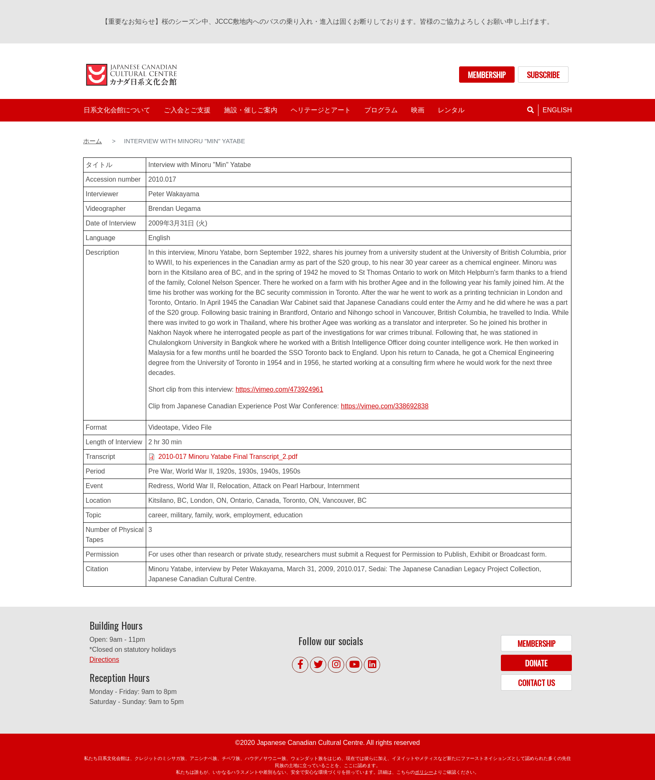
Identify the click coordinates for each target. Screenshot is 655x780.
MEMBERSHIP (487, 74)
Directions (104, 659)
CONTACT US (536, 682)
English (557, 110)
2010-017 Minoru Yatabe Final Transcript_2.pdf (227, 456)
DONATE (536, 663)
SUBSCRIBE (543, 74)
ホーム (92, 141)
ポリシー (424, 772)
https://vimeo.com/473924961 (279, 389)
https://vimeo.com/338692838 (385, 406)
